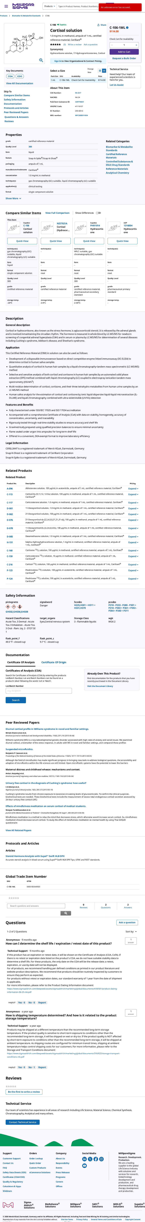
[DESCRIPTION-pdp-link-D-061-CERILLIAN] (75, 508)
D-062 (10, 514)
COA (10, 76)
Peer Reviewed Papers (16, 112)
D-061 (10, 508)
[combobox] (78, 6)
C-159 (10, 556)
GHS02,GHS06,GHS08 (17, 611)
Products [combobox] (48, 6)
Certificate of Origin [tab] (53, 662)
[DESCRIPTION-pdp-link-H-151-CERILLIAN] (75, 543)
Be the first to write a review (25, 1085)
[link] (117, 168)
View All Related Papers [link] (18, 830)
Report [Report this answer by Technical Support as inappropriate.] (42, 995)
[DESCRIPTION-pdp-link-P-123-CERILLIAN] (75, 572)
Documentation (13, 103)
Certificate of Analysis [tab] (21, 662)
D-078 (10, 528)
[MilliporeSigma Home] (23, 6)
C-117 (10, 502)
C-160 (10, 550)
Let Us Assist (117, 84)
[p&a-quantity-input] (124, 45)
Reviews (9, 121)
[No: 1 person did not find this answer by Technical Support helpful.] (31, 1060)
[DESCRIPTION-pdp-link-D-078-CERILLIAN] (75, 529)
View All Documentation (19, 83)
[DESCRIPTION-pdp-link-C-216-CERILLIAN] (75, 564)
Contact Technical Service (22, 1114)
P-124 (10, 578)
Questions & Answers (16, 117)
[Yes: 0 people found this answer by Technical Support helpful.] (21, 995)
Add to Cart (124, 51)
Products (3, 16)
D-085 (10, 536)
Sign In (57, 61)
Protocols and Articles (16, 108)
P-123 (10, 570)
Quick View (22, 241)
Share (101, 25)
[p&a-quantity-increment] (136, 45)
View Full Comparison (57, 212)
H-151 (10, 542)
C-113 (10, 494)
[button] (131, 933)
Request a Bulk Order (124, 58)
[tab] (6, 15)
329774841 (79, 102)
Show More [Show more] (13, 198)
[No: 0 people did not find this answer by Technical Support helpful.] (31, 995)
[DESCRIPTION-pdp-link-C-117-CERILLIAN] (75, 502)
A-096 (10, 488)
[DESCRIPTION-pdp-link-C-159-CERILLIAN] (75, 557)
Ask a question (127, 915)
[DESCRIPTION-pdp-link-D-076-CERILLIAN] (75, 521)
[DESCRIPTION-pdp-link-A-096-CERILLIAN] (75, 488)
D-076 (10, 519)
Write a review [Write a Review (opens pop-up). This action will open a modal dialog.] (75, 44)
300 (30, 146)
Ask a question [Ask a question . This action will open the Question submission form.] (91, 44)
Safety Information (15, 99)
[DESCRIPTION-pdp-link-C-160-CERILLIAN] (75, 550)
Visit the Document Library (100, 686)
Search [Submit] (15, 700)
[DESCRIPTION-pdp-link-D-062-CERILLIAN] (75, 513)
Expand (133, 488)
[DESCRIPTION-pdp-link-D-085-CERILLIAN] (75, 536)
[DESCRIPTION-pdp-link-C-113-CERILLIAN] (75, 496)
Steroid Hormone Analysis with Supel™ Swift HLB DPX (35, 856)
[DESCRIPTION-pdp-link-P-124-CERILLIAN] (75, 580)
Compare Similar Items (17, 95)
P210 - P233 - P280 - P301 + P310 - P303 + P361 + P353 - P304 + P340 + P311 (122, 608)
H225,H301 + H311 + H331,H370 (84, 606)
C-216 (10, 564)
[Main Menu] (6, 6)
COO (19, 76)
